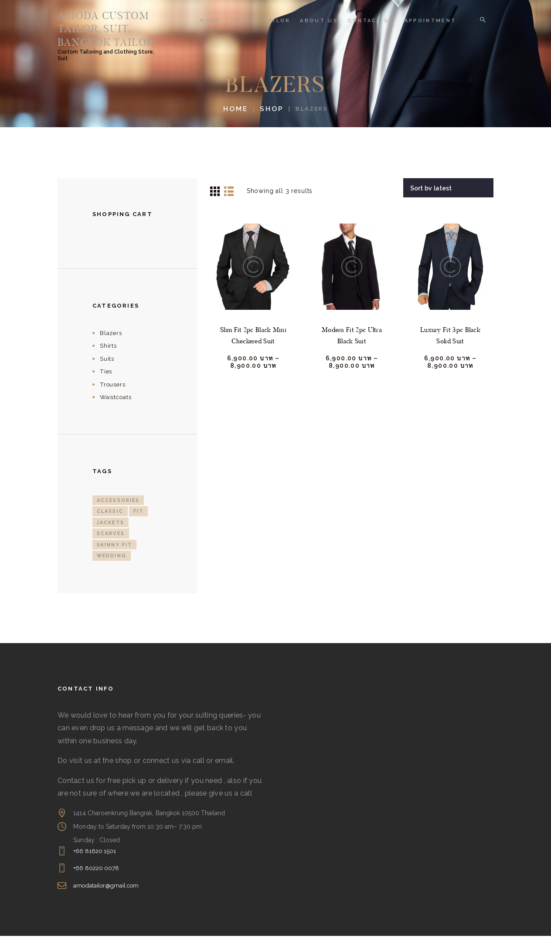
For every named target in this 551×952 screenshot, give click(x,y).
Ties (106, 386)
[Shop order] (449, 202)
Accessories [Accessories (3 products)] (120, 515)
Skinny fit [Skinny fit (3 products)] (115, 560)
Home (238, 124)
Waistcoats (117, 411)
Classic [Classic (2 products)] (110, 526)
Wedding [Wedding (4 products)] (112, 572)
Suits (107, 373)
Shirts (108, 360)
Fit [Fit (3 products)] (139, 526)
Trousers (114, 399)
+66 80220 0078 (97, 884)
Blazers (111, 347)
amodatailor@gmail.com (108, 901)
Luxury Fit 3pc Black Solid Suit (450, 350)
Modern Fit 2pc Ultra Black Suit (351, 350)
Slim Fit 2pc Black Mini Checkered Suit (253, 350)
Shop (269, 124)
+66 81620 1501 (95, 867)
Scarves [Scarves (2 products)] (111, 549)
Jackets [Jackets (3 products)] (111, 538)
